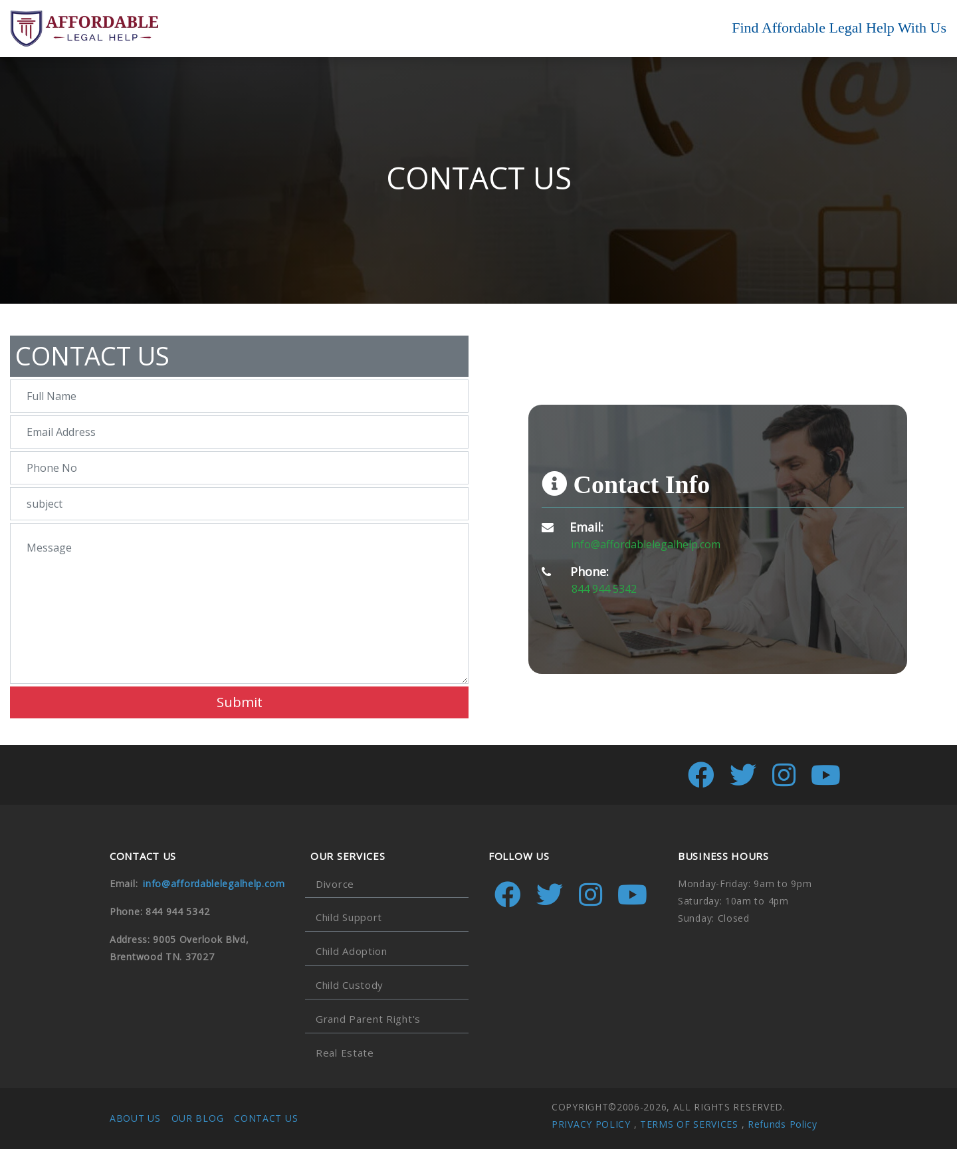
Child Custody (349, 985)
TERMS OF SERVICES (689, 1124)
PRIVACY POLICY (591, 1124)
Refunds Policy (782, 1124)
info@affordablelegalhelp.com (645, 544)
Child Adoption (351, 951)
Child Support (349, 917)
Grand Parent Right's (368, 1018)
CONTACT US (266, 1118)
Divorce (335, 883)
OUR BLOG (197, 1118)
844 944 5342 (604, 588)
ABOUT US (135, 1118)
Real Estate (345, 1052)
